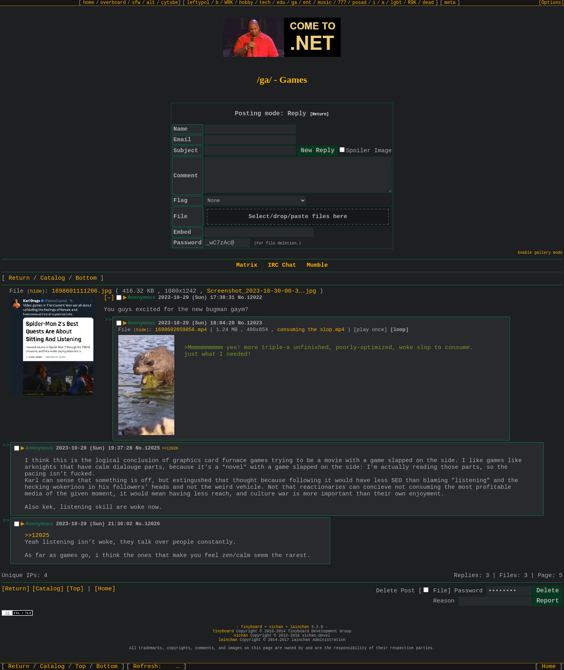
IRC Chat (282, 265)
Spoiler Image (369, 150)
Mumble (317, 265)
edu (281, 2)
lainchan (299, 627)
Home (549, 666)
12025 (152, 448)
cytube (169, 2)
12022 (254, 297)
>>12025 (37, 535)
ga (294, 2)
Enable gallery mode (540, 253)
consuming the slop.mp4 (311, 330)
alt (150, 2)
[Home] (105, 589)
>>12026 (170, 448)
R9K (412, 2)
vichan (276, 627)
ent (307, 2)
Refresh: (156, 666)
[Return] (319, 114)
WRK (228, 2)
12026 (152, 524)
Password (468, 591)
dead (428, 2)
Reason (443, 601)
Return (19, 278)
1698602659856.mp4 (181, 330)
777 (342, 2)
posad (359, 2)
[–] (109, 298)
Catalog (52, 278)
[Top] (75, 589)
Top (80, 666)
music (325, 2)
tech (265, 2)
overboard (113, 2)
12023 (254, 323)
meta (450, 2)
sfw (136, 2)
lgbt (396, 2)
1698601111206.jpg (82, 291)
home (88, 2)
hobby (246, 2)
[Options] (551, 2)
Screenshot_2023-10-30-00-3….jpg (261, 291)
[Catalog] (48, 589)
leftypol (198, 2)
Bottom (86, 278)
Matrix (246, 265)
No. (242, 297)
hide (36, 291)
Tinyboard (251, 627)
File (440, 591)
